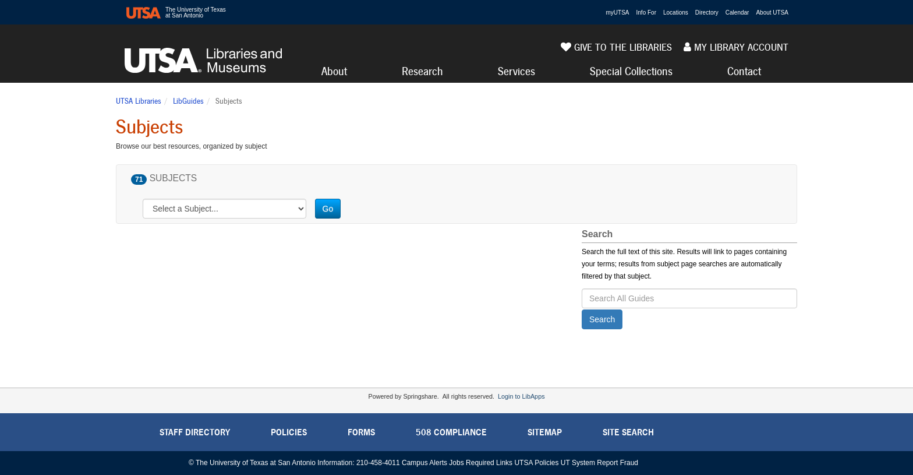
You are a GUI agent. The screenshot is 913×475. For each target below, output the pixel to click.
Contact (744, 71)
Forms (361, 432)
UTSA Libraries (138, 101)
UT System (578, 463)
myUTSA (617, 12)
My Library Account (736, 47)
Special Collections (631, 71)
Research (422, 71)
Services (516, 71)
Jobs (456, 463)
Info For (646, 12)
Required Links (489, 463)
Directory (707, 12)
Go (328, 208)
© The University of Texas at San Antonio (252, 463)
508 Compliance (451, 432)
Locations (675, 12)
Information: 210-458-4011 (358, 463)
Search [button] (602, 319)
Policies (289, 432)
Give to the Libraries (616, 47)
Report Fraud (617, 463)
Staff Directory (195, 432)
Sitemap (545, 432)
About (334, 71)
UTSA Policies (536, 463)
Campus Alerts (424, 463)
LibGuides (188, 101)
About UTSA (772, 12)
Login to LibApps (521, 396)
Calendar (737, 12)
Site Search (628, 432)
